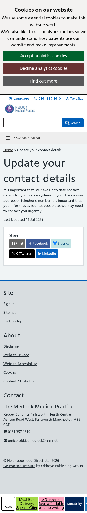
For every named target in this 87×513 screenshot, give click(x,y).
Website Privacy (16, 355)
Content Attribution (19, 381)
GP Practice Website (19, 466)
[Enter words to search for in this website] (32, 122)
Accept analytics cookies (43, 55)
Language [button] (18, 98)
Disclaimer (11, 346)
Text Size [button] (74, 98)
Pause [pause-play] (8, 506)
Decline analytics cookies (44, 68)
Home (8, 150)
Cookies (9, 372)
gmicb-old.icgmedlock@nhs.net (30, 440)
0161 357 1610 (47, 98)
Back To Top (12, 321)
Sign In (8, 303)
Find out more (43, 81)
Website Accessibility (20, 364)
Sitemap (9, 312)
